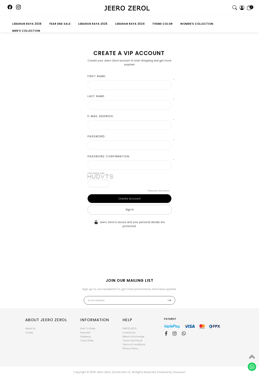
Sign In (130, 209)
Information (94, 319)
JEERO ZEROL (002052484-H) (113, 372)
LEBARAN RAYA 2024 (130, 24)
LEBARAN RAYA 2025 (93, 24)
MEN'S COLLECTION (26, 31)
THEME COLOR (162, 24)
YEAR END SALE (60, 24)
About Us (30, 328)
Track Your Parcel (132, 340)
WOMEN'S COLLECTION (196, 24)
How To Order (87, 328)
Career (29, 332)
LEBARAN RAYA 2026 (27, 24)
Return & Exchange (133, 336)
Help (127, 319)
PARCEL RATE (130, 328)
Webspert (179, 372)
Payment (85, 332)
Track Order (86, 340)
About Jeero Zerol (46, 319)
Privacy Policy (130, 348)
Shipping (85, 336)
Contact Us (129, 332)
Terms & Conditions (134, 344)
